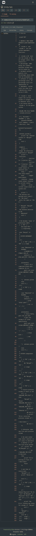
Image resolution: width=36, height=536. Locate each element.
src (11, 7)
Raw (5, 30)
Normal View (12, 30)
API (25, 534)
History (21, 30)
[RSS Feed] (3, 10)
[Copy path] (13, 23)
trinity (6, 7)
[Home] (3, 2)
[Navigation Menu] (33, 2)
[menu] (13, 534)
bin (5, 23)
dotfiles (5, 33)
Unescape (29, 30)
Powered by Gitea (8, 529)
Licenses (20, 534)
